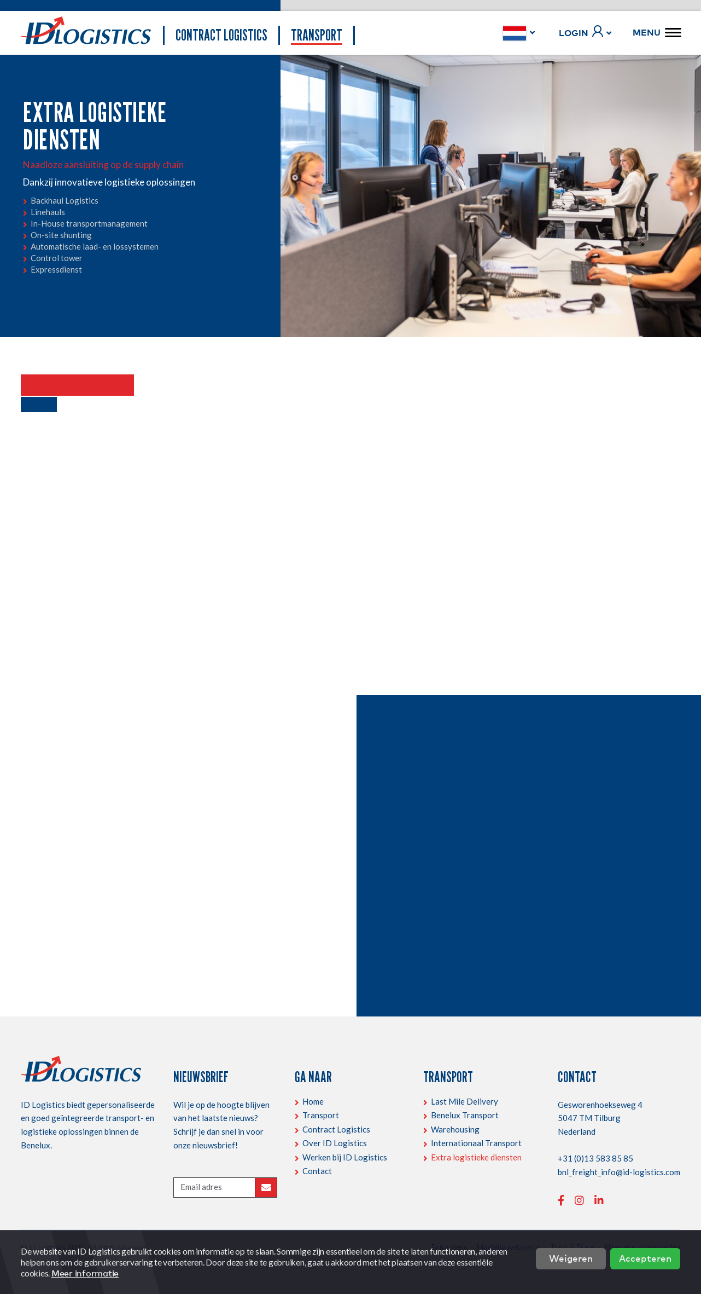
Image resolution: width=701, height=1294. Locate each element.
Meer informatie (85, 1273)
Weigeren (571, 1257)
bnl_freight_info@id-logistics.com (619, 1172)
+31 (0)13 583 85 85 (595, 1158)
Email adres (201, 1187)
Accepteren (645, 1257)
